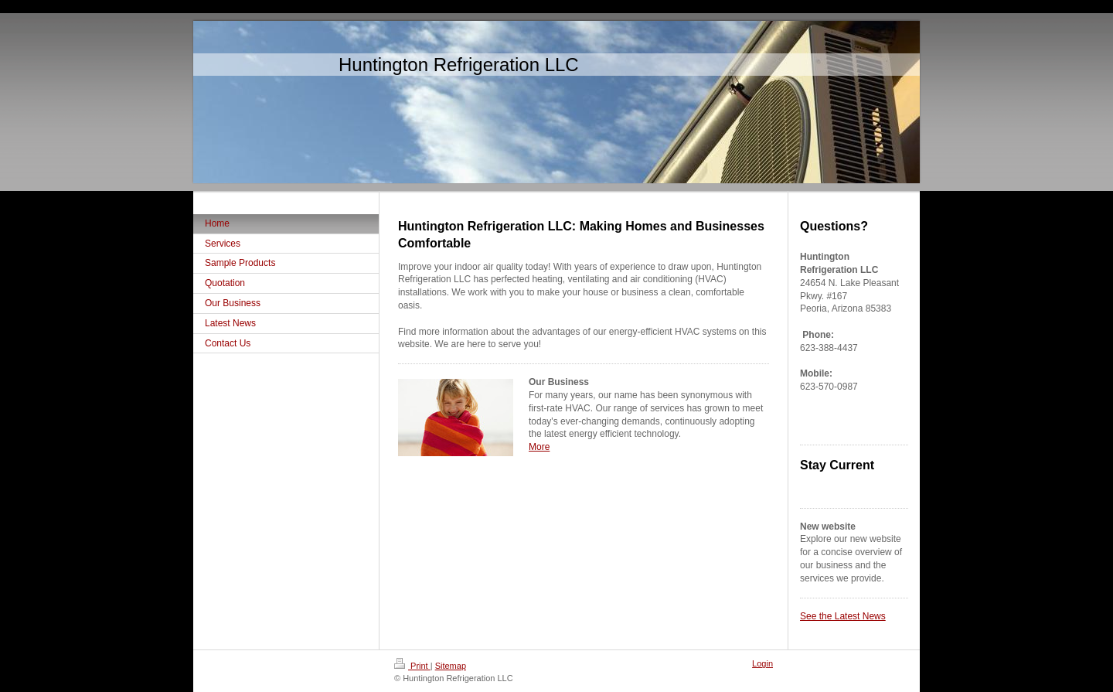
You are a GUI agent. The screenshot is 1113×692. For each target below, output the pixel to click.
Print (412, 665)
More (539, 446)
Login (762, 663)
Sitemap (450, 665)
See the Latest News (843, 616)
